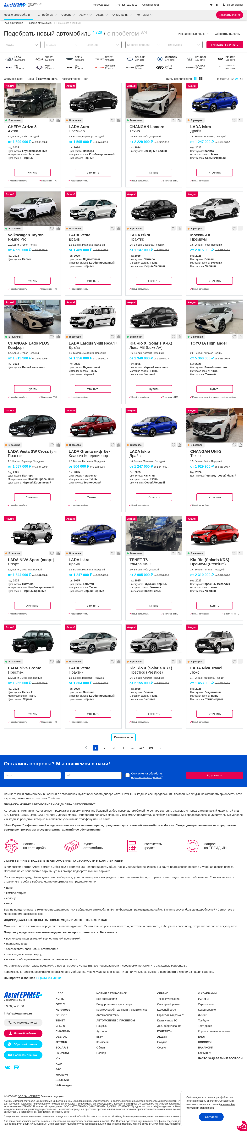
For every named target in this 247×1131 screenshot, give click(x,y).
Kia (58, 1058)
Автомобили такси (107, 1015)
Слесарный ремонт (169, 1004)
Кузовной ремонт (168, 1009)
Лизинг (202, 1015)
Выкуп (100, 1036)
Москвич (62, 1074)
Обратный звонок (25, 1044)
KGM (59, 1063)
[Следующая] (160, 748)
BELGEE (62, 1015)
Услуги (84, 14)
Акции (100, 14)
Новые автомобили (17, 14)
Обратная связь (150, 4)
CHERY (61, 1025)
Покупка (101, 1025)
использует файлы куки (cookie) (135, 1121)
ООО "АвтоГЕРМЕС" (29, 1096)
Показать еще (123, 737)
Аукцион (101, 1031)
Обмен (100, 1047)
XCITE (60, 998)
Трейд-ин (204, 1020)
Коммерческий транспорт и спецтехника (121, 1009)
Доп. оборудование (169, 1025)
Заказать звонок (229, 14)
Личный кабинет (25, 1033)
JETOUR (61, 1042)
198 (151, 747)
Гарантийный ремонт (170, 1015)
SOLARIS (62, 1047)
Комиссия (102, 1042)
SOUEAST (63, 1080)
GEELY (60, 1004)
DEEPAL (61, 1036)
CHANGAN (63, 1031)
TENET (60, 1020)
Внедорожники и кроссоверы (114, 1004)
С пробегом (46, 14)
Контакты (143, 14)
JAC (58, 1069)
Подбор (101, 1052)
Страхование (206, 1004)
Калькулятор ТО (167, 1020)
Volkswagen (64, 1085)
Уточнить (93, 172)
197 (141, 747)
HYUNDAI (62, 1052)
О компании (121, 14)
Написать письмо (25, 1055)
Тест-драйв (205, 1025)
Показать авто (225, 44)
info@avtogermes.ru (18, 1013)
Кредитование (207, 1009)
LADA (60, 993)
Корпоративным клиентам (214, 1031)
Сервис (66, 14)
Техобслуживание (168, 998)
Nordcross (63, 1009)
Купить (32, 172)
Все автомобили (106, 998)
